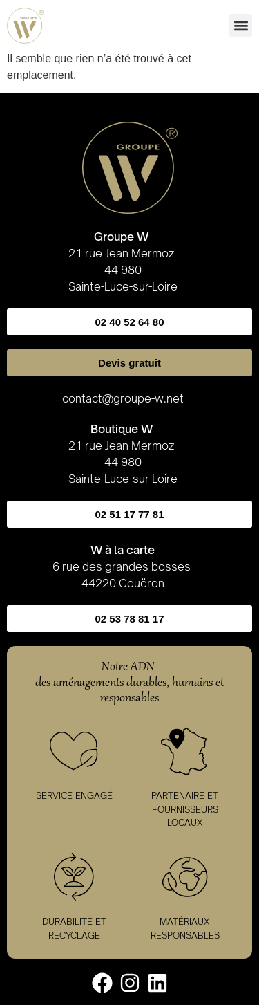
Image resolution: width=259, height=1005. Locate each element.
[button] (240, 25)
